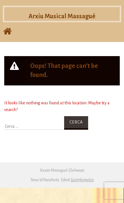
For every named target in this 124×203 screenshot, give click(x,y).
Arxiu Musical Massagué (62, 16)
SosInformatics (82, 180)
